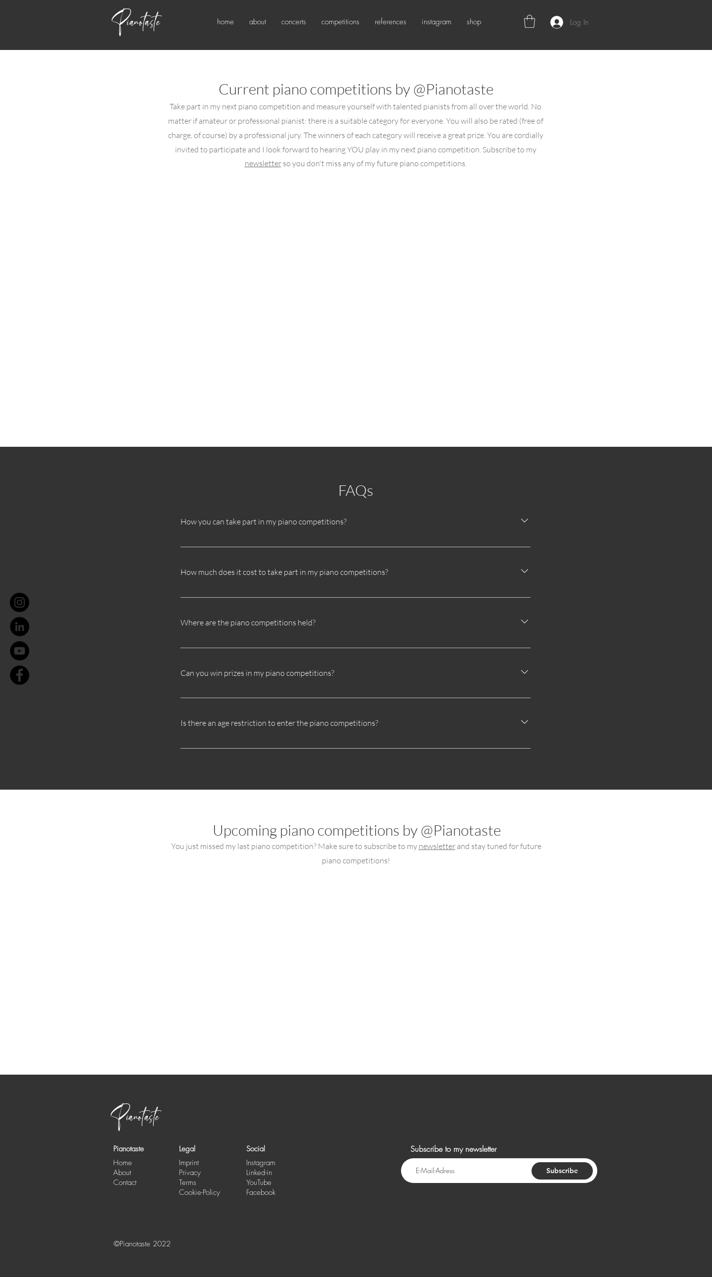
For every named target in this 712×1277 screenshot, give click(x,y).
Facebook (260, 1192)
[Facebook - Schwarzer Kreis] (19, 675)
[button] (529, 21)
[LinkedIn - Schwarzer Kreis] (19, 626)
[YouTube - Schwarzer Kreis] (19, 651)
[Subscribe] (562, 1171)
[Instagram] (19, 602)
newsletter (263, 163)
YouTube (258, 1182)
